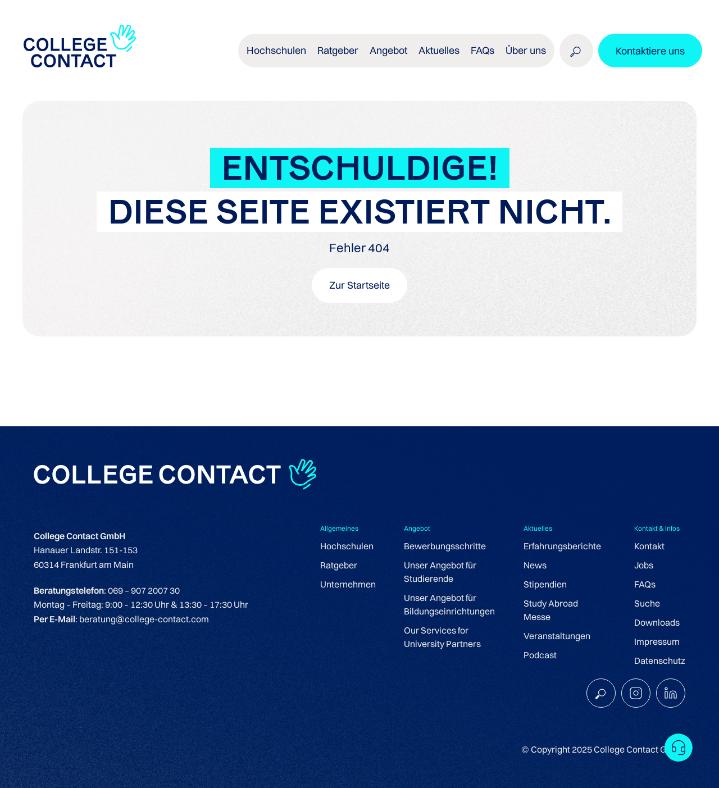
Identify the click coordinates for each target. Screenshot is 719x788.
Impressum (657, 641)
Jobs (643, 565)
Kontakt (649, 546)
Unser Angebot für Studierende (440, 571)
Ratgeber (337, 50)
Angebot (388, 50)
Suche (647, 603)
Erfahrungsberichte (562, 546)
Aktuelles (438, 50)
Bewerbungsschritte (445, 546)
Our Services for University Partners (442, 637)
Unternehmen (348, 584)
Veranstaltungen (557, 635)
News (535, 565)
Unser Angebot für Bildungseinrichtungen (449, 604)
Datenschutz (659, 660)
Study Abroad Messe (551, 610)
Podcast (540, 655)
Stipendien (545, 584)
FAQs (482, 50)
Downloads (657, 622)
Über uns (526, 50)
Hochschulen (276, 50)
